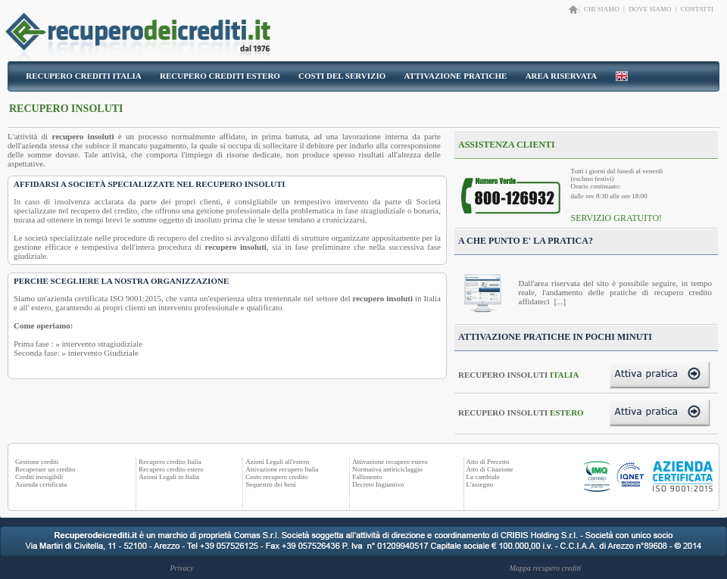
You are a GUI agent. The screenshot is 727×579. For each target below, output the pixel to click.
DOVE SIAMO (650, 9)
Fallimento (367, 477)
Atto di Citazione (489, 469)
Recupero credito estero (171, 469)
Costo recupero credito (276, 477)
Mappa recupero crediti (545, 568)
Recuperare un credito (45, 469)
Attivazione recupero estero (389, 461)
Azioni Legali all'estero (277, 461)
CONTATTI (697, 9)
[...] (559, 301)
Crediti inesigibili (39, 477)
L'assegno (480, 484)
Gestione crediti (36, 461)
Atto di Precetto (488, 461)
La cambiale (483, 477)
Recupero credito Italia (170, 461)
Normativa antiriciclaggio (387, 469)
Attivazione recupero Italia (281, 469)
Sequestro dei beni (270, 484)
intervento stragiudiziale (102, 343)
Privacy (181, 568)
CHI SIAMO (602, 9)
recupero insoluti (83, 136)
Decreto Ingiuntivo (378, 484)
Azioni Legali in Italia (169, 477)
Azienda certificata (41, 484)
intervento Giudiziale (103, 352)
